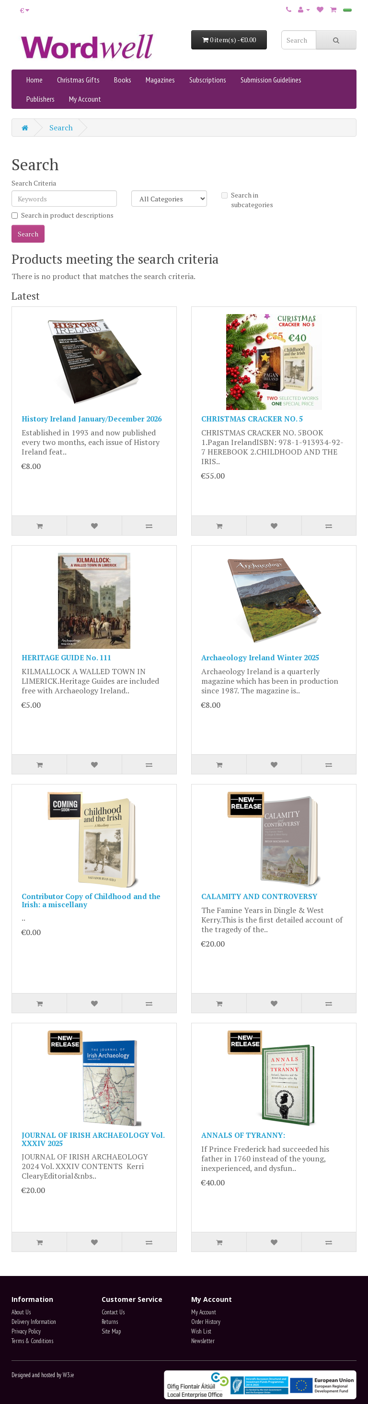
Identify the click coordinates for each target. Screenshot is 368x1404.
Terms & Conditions (32, 1341)
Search (61, 127)
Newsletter (203, 1341)
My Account (85, 99)
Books (122, 79)
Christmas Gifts (78, 79)
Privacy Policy (26, 1331)
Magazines (160, 79)
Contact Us (113, 1312)
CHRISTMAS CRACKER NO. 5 (252, 418)
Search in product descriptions (63, 215)
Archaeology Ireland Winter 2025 (260, 657)
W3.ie (68, 1375)
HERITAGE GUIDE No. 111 (66, 657)
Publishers (40, 99)
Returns (110, 1322)
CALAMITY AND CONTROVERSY (259, 896)
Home (34, 79)
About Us (21, 1312)
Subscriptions (207, 79)
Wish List (201, 1331)
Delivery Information (34, 1322)
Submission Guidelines (271, 79)
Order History (205, 1322)
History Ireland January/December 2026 (91, 418)
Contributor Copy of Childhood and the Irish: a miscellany (91, 900)
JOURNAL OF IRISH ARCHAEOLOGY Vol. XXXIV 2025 (93, 1139)
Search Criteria (34, 182)
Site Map (111, 1331)
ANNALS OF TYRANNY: (243, 1135)
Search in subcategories (247, 199)
